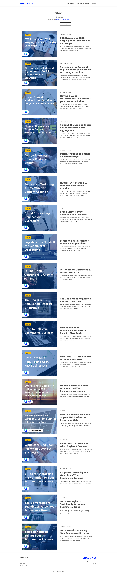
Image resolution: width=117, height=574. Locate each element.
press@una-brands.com (62, 19)
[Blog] (65, 24)
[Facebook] (95, 563)
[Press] (51, 24)
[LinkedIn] (93, 563)
